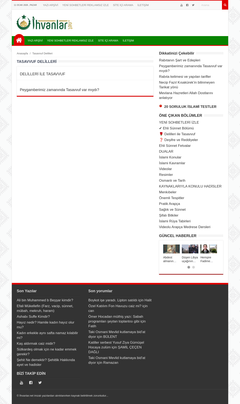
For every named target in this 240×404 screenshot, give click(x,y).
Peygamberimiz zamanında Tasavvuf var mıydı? (59, 90)
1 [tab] (188, 267)
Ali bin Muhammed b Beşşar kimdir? (45, 300)
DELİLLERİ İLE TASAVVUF (42, 74)
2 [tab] (193, 267)
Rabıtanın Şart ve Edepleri (179, 60)
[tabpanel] (171, 254)
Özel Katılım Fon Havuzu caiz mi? (114, 306)
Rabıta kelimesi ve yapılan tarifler (185, 77)
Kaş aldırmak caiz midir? (36, 344)
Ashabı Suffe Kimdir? (33, 317)
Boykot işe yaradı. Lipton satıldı (112, 300)
